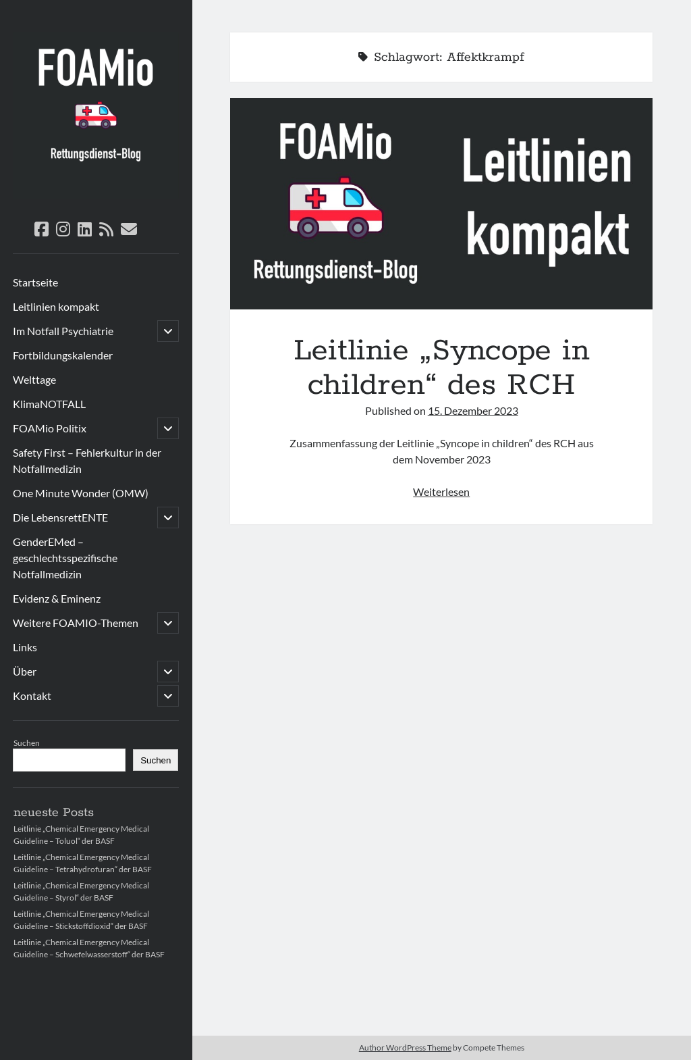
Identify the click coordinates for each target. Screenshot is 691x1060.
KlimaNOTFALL (49, 403)
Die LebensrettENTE (60, 517)
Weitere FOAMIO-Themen (75, 622)
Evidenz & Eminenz (57, 598)
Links (25, 646)
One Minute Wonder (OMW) (80, 492)
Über (24, 671)
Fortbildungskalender (63, 355)
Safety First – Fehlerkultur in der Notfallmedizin (87, 460)
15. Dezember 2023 (473, 410)
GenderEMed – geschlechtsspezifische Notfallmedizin (65, 557)
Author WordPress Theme (405, 1047)
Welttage (34, 379)
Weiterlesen (441, 491)
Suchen (26, 743)
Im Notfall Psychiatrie (63, 330)
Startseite (35, 282)
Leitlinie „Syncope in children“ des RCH (441, 203)
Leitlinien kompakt (56, 306)
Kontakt (32, 695)
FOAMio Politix (49, 428)
